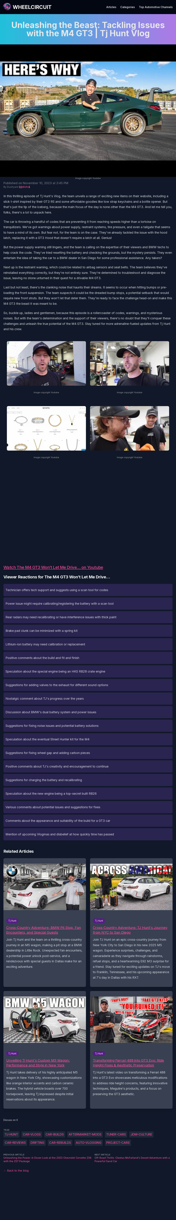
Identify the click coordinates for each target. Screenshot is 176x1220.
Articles (111, 7)
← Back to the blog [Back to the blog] (16, 1170)
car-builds (55, 1134)
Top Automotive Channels (156, 7)
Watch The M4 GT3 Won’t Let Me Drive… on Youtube (53, 567)
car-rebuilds (60, 1142)
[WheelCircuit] (27, 7)
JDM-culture (141, 1134)
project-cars (118, 1142)
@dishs (24, 186)
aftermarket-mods (85, 1134)
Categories (127, 7)
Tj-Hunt (11, 1134)
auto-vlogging (88, 1142)
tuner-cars (116, 1134)
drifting (37, 1142)
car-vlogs (32, 1134)
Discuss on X (10, 1119)
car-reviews (15, 1142)
